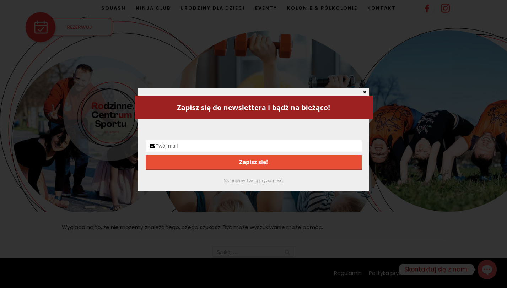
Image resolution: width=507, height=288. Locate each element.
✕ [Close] (364, 92)
